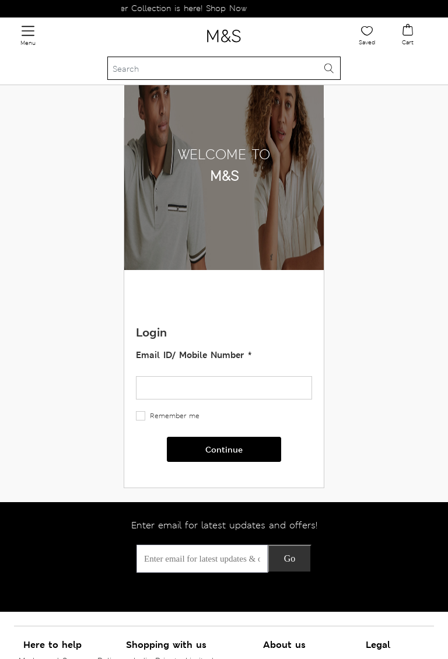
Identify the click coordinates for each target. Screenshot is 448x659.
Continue (224, 449)
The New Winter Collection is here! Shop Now (164, 8)
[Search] (224, 68)
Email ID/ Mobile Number (191, 355)
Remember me (175, 415)
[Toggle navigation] (28, 35)
